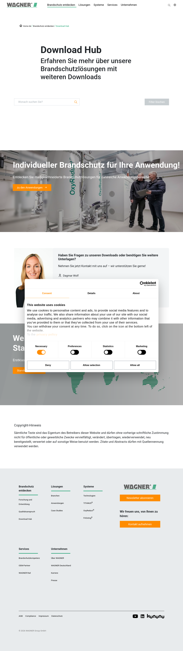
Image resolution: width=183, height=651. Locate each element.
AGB (21, 616)
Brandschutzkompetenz (29, 558)
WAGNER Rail (25, 573)
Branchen (55, 495)
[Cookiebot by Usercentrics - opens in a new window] (143, 283)
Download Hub (62, 26)
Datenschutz (57, 616)
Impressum (44, 616)
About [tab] (136, 293)
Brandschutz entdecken (43, 26)
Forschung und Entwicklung (25, 501)
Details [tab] (91, 293)
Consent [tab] (47, 293)
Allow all (135, 365)
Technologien (89, 495)
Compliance (30, 616)
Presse (54, 580)
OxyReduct (88, 510)
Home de (27, 26)
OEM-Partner (24, 565)
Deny (48, 365)
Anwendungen (57, 503)
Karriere (54, 573)
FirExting (87, 518)
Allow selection (91, 365)
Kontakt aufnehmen (140, 524)
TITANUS (87, 503)
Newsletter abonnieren (140, 498)
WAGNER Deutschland (61, 565)
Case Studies (57, 510)
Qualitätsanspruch (27, 511)
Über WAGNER (57, 558)
